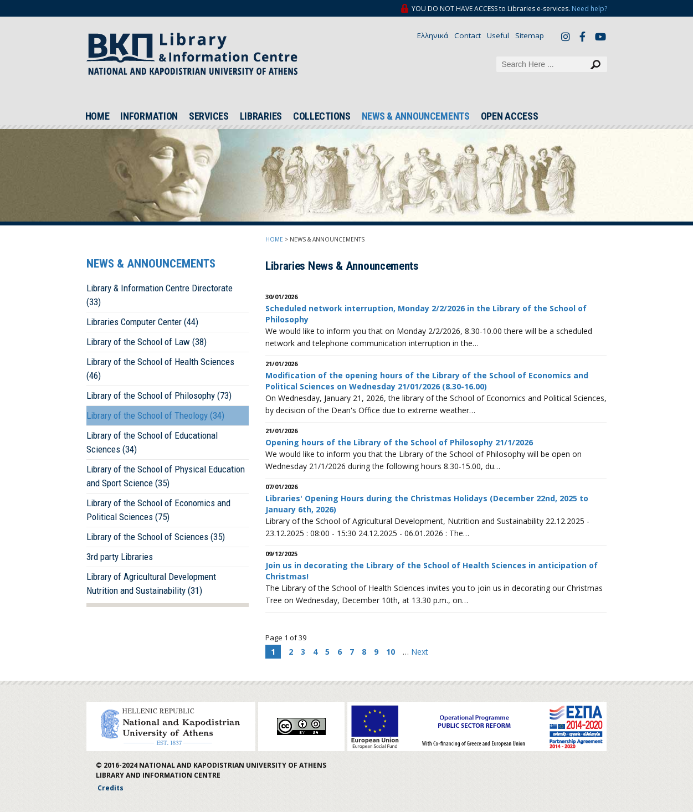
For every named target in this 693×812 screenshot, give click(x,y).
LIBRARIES (261, 116)
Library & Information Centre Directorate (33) (159, 294)
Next (419, 651)
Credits (110, 788)
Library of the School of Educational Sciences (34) (152, 442)
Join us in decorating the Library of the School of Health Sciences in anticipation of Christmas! (431, 571)
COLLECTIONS (322, 116)
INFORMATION (149, 116)
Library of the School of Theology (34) (155, 415)
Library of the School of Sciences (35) (155, 536)
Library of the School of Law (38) (146, 341)
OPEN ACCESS (509, 116)
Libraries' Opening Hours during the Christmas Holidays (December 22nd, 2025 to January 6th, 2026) (426, 504)
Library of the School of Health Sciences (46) (160, 368)
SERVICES (209, 116)
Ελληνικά (432, 35)
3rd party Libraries (119, 556)
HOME (97, 116)
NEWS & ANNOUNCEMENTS (416, 116)
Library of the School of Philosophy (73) (159, 395)
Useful (498, 35)
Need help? (589, 8)
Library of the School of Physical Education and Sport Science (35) (165, 476)
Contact (467, 35)
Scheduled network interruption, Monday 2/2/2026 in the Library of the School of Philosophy (426, 314)
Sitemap (529, 35)
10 (390, 651)
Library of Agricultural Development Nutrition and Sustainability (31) (151, 583)
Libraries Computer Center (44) (142, 321)
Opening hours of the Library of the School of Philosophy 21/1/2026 (399, 442)
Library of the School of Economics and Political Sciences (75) (158, 509)
